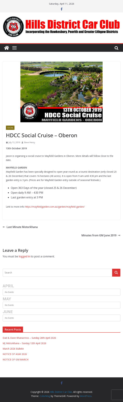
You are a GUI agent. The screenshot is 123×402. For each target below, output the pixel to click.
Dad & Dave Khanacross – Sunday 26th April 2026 (29, 337)
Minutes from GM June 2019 (100, 235)
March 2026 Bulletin (13, 348)
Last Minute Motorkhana (20, 227)
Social (10, 128)
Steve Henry (29, 142)
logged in (24, 256)
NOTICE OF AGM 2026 (15, 354)
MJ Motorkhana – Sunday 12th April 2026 (24, 343)
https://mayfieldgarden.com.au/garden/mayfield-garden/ (55, 206)
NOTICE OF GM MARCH (15, 359)
